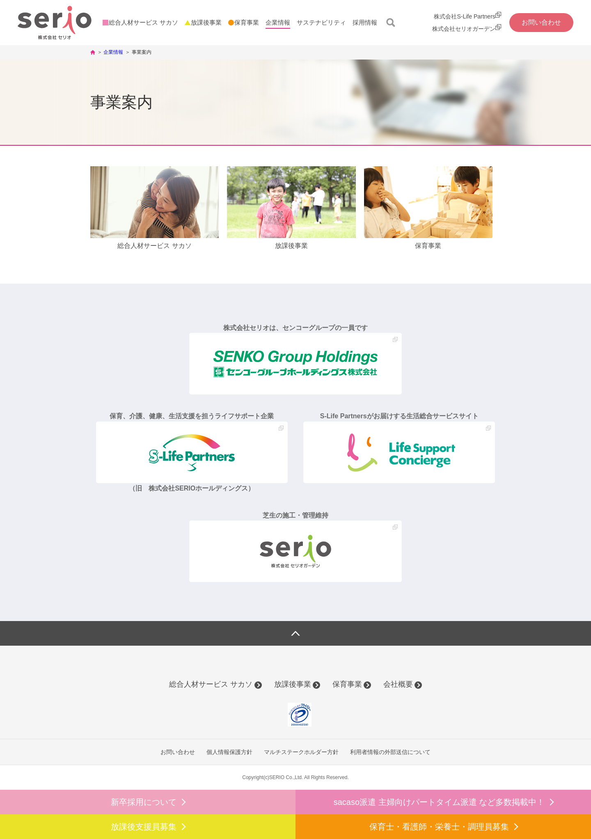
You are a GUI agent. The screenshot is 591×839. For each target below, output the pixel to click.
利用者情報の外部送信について (390, 752)
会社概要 (398, 684)
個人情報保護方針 (229, 752)
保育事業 (347, 684)
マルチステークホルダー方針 (301, 752)
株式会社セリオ (55, 23)
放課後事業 (292, 684)
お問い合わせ (177, 752)
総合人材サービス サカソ (210, 684)
